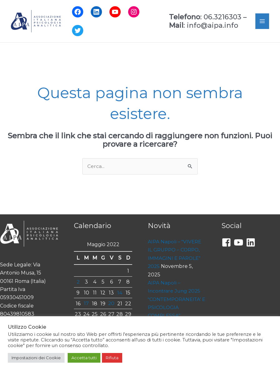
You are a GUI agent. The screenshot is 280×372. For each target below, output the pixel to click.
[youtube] (240, 242)
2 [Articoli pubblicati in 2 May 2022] (78, 282)
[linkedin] (252, 242)
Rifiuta (112, 357)
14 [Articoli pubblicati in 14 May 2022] (119, 293)
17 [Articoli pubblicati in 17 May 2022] (86, 304)
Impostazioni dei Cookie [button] (36, 357)
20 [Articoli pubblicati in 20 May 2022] (111, 304)
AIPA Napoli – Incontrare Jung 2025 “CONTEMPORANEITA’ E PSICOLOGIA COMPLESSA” (176, 299)
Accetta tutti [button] (84, 357)
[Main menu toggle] (262, 21)
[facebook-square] (228, 242)
